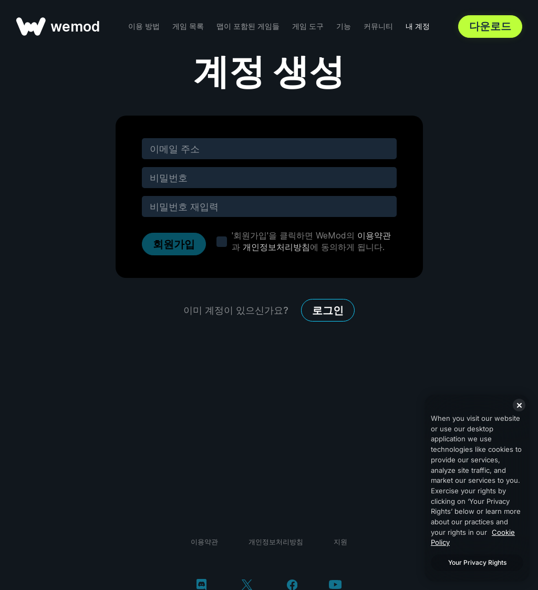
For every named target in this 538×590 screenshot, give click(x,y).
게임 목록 (188, 26)
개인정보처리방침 (276, 247)
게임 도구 (308, 26)
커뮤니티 (378, 26)
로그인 (328, 310)
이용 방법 (144, 26)
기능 (343, 26)
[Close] (519, 405)
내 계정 (418, 26)
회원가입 (174, 244)
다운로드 (490, 26)
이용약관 (374, 235)
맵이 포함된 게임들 (248, 26)
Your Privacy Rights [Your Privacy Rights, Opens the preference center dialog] (477, 562)
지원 (340, 541)
